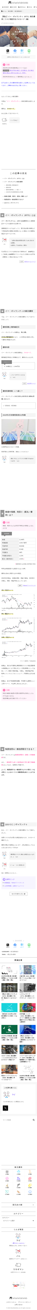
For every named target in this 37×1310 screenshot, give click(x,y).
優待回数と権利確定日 (12, 185)
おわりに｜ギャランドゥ (11, 202)
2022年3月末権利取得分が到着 (14, 192)
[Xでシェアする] (8, 51)
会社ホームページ (30, 261)
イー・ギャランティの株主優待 (13, 181)
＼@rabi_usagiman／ (18, 1243)
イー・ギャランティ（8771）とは (14, 178)
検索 (34, 1120)
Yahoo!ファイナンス (29, 585)
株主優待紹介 (14, 951)
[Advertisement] (18, 147)
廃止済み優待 (12, 954)
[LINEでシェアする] (29, 51)
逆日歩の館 (17, 1205)
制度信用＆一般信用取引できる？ (14, 199)
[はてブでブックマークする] (22, 51)
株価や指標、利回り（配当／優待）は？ (16, 196)
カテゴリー (5, 1217)
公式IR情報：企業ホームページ (14, 886)
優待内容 (8, 187)
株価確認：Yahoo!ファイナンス (14, 882)
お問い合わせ (18, 1304)
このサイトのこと (11, 1302)
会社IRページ (31, 383)
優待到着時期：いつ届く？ (13, 189)
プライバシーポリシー (24, 1302)
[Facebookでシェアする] (15, 51)
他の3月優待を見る (18, 894)
